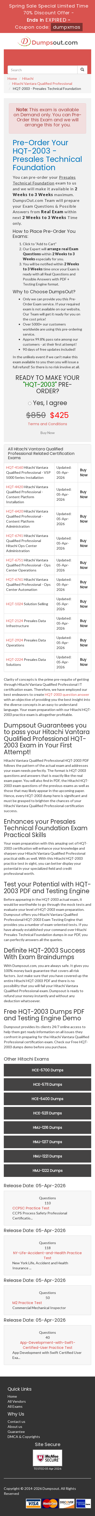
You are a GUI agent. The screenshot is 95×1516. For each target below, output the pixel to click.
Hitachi (27, 78)
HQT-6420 (14, 511)
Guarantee (16, 1431)
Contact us (16, 1421)
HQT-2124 (14, 621)
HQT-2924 (14, 640)
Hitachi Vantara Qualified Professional (42, 83)
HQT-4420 (14, 487)
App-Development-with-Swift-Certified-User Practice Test (47, 1345)
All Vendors (17, 1401)
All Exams (15, 1406)
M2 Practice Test (27, 1302)
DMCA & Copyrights (24, 1436)
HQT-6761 (14, 579)
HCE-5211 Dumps (47, 1113)
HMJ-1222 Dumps (48, 1170)
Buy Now (83, 472)
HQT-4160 (14, 467)
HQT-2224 (14, 659)
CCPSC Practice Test (30, 1208)
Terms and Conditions (47, 423)
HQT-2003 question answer (67, 694)
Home (12, 78)
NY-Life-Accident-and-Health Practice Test (47, 1255)
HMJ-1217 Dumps (47, 1141)
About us (15, 1426)
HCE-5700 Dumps (47, 1070)
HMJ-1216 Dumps (47, 1127)
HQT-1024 (14, 604)
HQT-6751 (14, 560)
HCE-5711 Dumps (47, 1084)
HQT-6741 (14, 535)
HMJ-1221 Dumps (47, 1156)
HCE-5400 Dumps (47, 1098)
